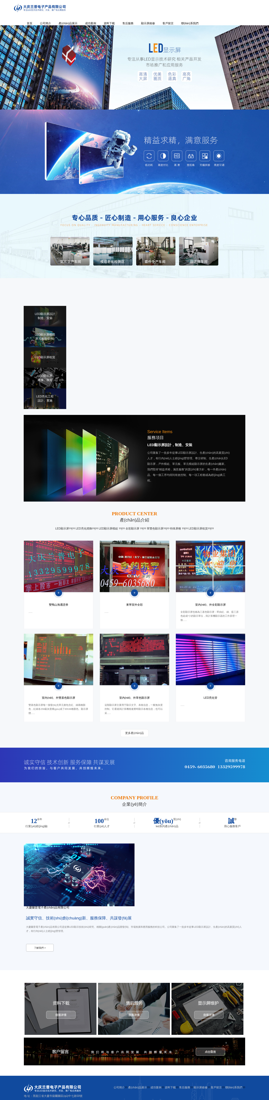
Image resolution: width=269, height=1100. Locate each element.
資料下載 (109, 23)
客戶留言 (168, 23)
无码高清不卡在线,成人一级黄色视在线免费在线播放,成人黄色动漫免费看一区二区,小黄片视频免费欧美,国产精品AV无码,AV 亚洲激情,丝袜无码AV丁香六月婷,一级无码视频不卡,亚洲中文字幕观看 (133, 1095)
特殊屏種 (176, 528)
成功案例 (90, 23)
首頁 (29, 23)
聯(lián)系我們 (189, 23)
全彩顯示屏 (133, 528)
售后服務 (127, 23)
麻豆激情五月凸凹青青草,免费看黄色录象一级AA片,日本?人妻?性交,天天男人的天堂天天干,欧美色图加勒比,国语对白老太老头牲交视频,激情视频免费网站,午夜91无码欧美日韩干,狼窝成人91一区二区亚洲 (109, 1094)
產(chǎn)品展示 (68, 23)
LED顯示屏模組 (109, 528)
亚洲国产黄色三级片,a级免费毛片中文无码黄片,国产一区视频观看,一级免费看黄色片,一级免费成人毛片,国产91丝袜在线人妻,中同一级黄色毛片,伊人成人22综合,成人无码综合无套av (97, 1091)
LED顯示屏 (62, 528)
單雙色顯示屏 (155, 528)
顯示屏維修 (148, 23)
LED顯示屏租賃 (198, 528)
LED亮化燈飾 (84, 528)
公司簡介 (45, 23)
